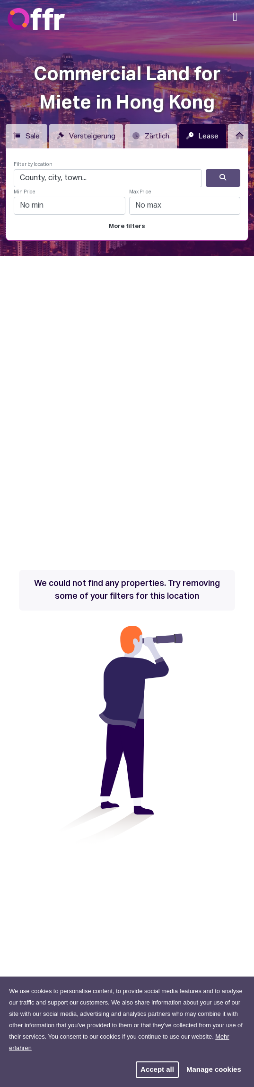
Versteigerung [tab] (86, 136)
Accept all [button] (157, 1069)
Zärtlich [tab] (150, 136)
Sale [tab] (26, 136)
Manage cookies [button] (213, 1069)
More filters (127, 226)
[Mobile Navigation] (235, 19)
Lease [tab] (202, 136)
